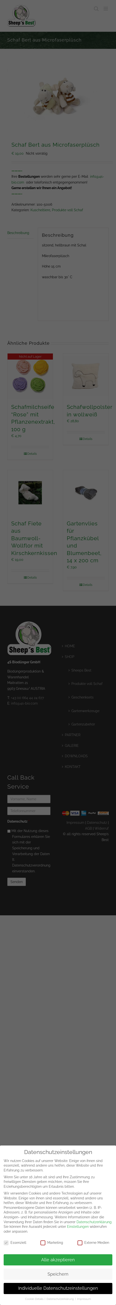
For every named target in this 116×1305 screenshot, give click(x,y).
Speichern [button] (58, 1271)
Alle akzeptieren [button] (58, 1257)
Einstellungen (78, 1224)
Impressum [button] (84, 1296)
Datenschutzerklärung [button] (61, 1296)
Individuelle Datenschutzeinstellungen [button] (58, 1285)
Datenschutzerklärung (94, 1219)
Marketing (51, 1240)
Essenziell (15, 1240)
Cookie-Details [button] (34, 1296)
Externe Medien (93, 1240)
